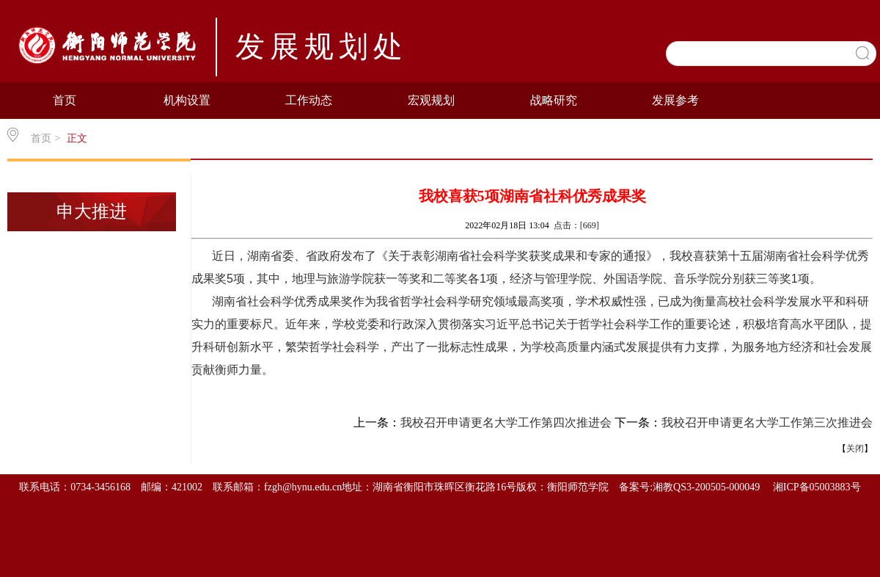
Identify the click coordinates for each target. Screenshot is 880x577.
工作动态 (308, 100)
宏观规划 (431, 100)
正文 (77, 138)
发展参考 (675, 100)
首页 (64, 100)
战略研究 (553, 100)
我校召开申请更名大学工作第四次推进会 (506, 422)
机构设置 (187, 100)
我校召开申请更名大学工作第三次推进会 (767, 422)
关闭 (855, 448)
